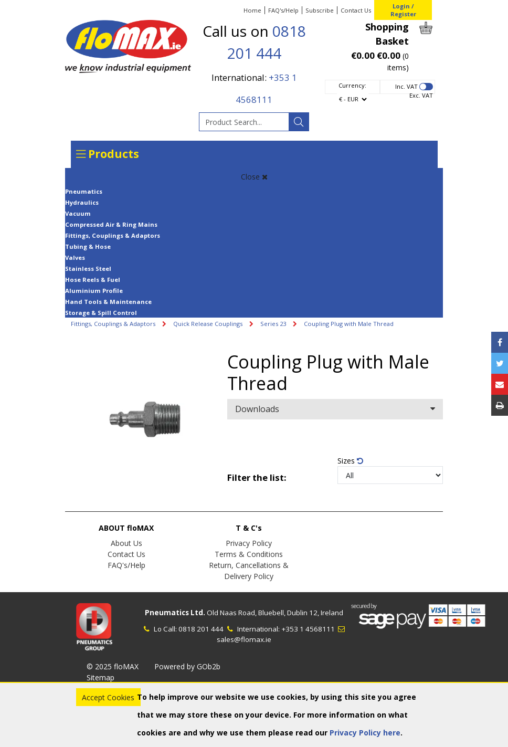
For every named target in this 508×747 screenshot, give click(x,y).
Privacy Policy (249, 543)
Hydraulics (82, 202)
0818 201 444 (201, 629)
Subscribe (319, 10)
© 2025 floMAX (113, 666)
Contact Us (356, 10)
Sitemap (100, 677)
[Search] (299, 122)
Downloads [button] (335, 409)
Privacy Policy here (365, 733)
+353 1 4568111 (308, 629)
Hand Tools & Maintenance (108, 302)
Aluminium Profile (94, 290)
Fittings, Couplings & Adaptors (112, 235)
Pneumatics (83, 191)
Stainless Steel (88, 268)
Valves (75, 257)
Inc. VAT (406, 86)
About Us (126, 543)
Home (252, 10)
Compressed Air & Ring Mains (111, 224)
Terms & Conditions (249, 554)
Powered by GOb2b (187, 666)
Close (254, 177)
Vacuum (78, 213)
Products (107, 153)
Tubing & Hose (88, 246)
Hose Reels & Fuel (92, 279)
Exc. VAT (421, 95)
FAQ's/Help (283, 10)
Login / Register (403, 10)
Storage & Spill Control (101, 313)
